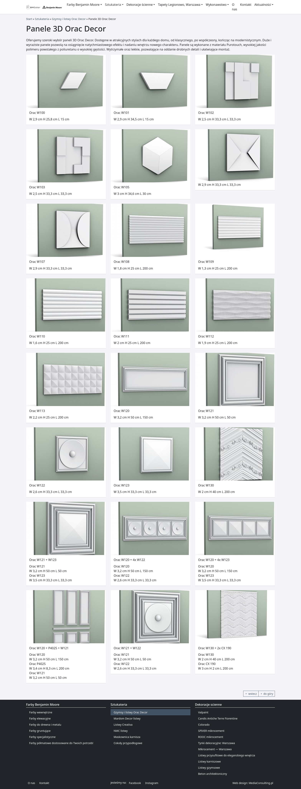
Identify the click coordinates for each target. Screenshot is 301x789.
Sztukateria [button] (113, 4)
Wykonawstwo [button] (216, 4)
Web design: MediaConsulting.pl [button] (252, 783)
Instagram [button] (151, 783)
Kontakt (245, 4)
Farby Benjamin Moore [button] (83, 4)
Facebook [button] (135, 783)
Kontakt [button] (44, 783)
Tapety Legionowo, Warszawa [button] (179, 4)
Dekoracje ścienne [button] (140, 4)
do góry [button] (266, 694)
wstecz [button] (251, 694)
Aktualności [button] (262, 4)
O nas (234, 6)
